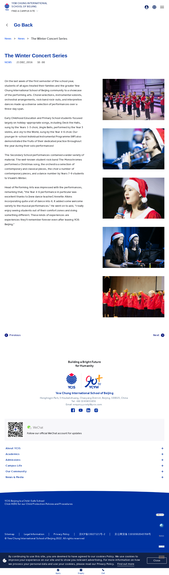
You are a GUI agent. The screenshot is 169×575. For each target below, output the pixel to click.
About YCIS (84, 448)
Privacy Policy (61, 534)
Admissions (84, 459)
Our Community (84, 471)
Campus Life (84, 465)
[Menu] (162, 7)
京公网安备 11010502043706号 (133, 534)
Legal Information (34, 534)
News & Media (84, 477)
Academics (84, 454)
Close (156, 560)
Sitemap (9, 534)
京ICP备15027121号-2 (92, 534)
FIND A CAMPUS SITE (23, 11)
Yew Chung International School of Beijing (29, 5)
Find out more (125, 564)
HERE (14, 503)
